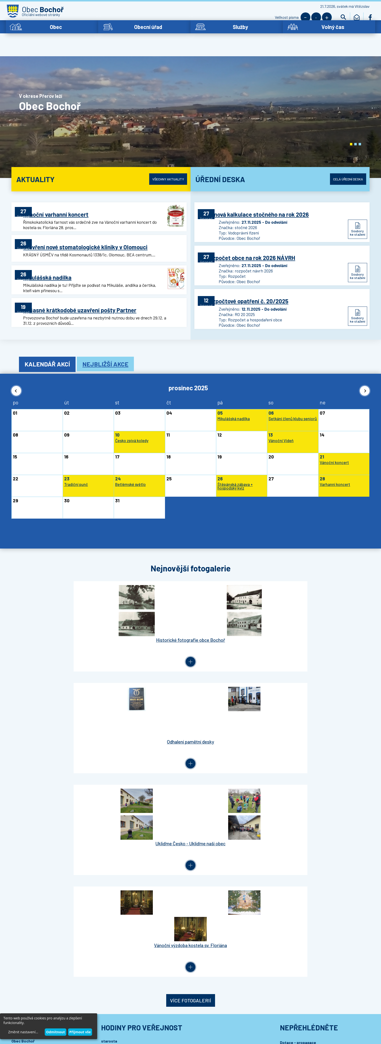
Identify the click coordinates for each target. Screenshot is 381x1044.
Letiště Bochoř (293, 726)
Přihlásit (109, 831)
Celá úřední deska (343, 165)
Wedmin (111, 1019)
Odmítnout (55, 1032)
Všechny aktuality (164, 165)
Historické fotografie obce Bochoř (61, 630)
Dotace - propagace (298, 718)
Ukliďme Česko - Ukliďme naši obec (233, 630)
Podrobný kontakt (38, 792)
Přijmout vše (80, 1032)
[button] (351, 130)
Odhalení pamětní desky (147, 630)
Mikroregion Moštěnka (300, 734)
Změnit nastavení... (23, 1032)
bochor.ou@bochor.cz (38, 766)
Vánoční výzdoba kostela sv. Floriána (319, 630)
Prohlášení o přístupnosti (109, 1015)
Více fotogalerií (190, 676)
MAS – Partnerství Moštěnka (305, 742)
